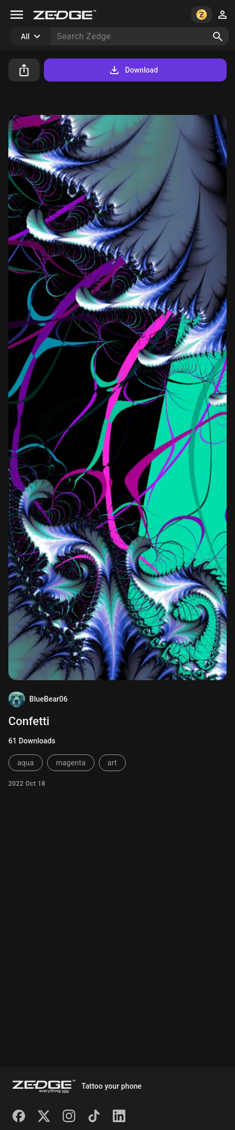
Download (133, 70)
